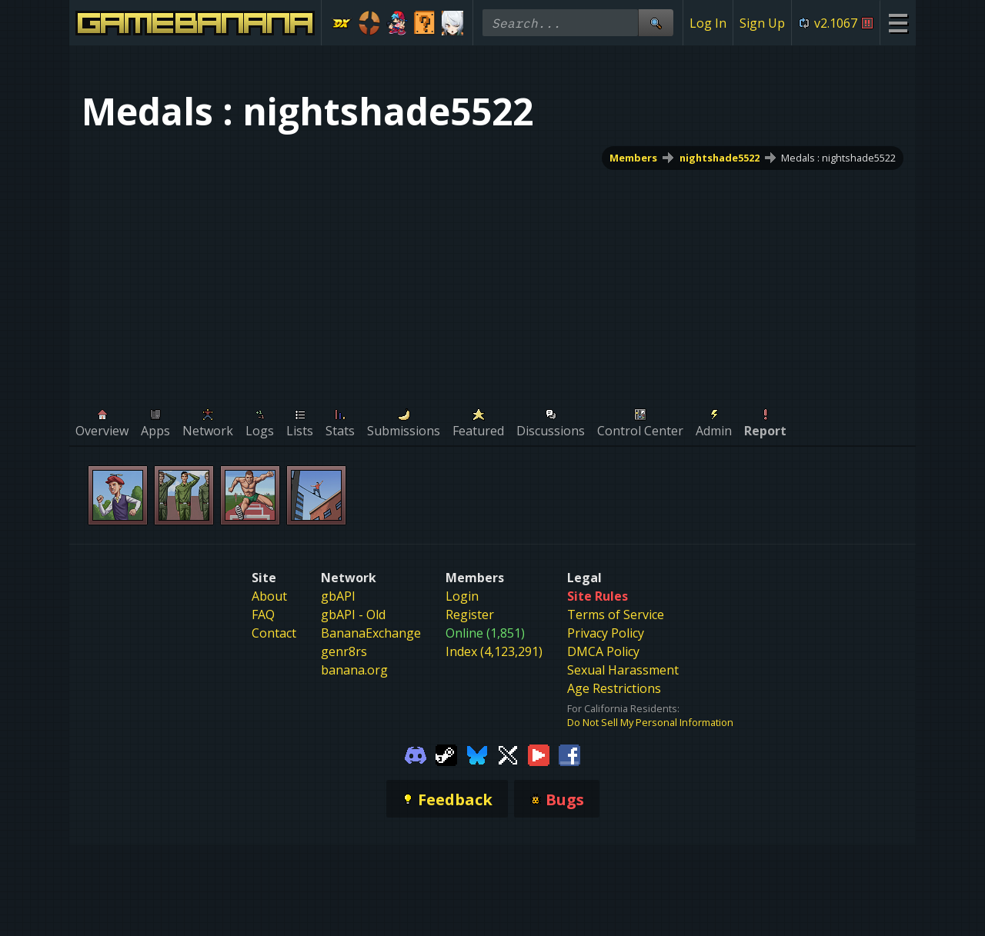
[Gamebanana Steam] (446, 753)
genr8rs (344, 651)
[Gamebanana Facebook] (569, 753)
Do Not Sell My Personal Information (650, 722)
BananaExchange (371, 633)
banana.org (354, 669)
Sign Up (762, 23)
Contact (274, 633)
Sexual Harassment (623, 669)
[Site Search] (655, 22)
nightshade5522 (719, 158)
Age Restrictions (614, 688)
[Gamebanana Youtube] (538, 753)
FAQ (263, 614)
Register (470, 614)
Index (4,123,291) (494, 651)
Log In (708, 23)
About (269, 596)
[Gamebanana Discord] (415, 753)
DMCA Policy (603, 651)
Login (462, 596)
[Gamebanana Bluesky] (477, 753)
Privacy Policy (605, 633)
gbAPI (338, 596)
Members (633, 158)
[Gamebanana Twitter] (508, 753)
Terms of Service (615, 614)
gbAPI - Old (353, 614)
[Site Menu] (898, 22)
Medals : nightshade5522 (838, 158)
